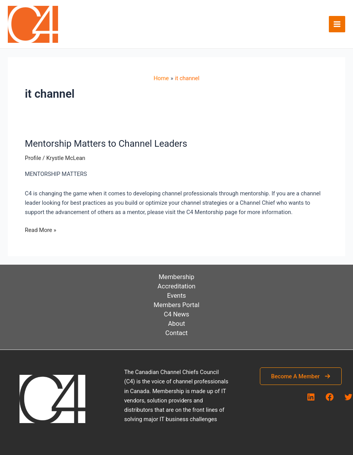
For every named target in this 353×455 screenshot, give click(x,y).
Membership (176, 277)
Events (176, 295)
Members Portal (176, 305)
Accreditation (176, 286)
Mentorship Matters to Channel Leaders (106, 143)
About (176, 323)
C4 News (176, 314)
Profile (33, 158)
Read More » (40, 230)
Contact (176, 333)
